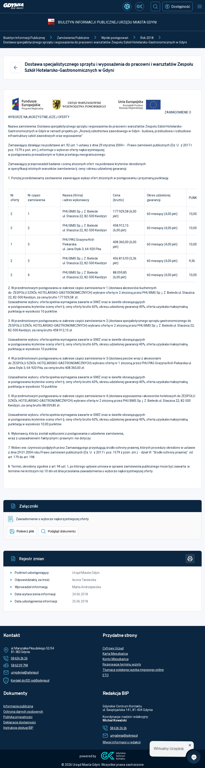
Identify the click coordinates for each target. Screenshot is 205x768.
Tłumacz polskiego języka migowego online (133, 670)
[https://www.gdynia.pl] (13, 6)
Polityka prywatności (17, 717)
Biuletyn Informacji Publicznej (24, 38)
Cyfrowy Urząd (113, 648)
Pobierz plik (21, 531)
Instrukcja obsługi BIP (18, 728)
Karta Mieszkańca (115, 653)
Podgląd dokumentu (58, 531)
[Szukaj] (155, 6)
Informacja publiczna (18, 706)
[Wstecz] (15, 67)
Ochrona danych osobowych (23, 711)
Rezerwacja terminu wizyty (122, 664)
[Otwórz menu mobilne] (199, 6)
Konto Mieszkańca (116, 659)
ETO (106, 675)
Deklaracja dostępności (19, 722)
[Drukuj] (190, 558)
